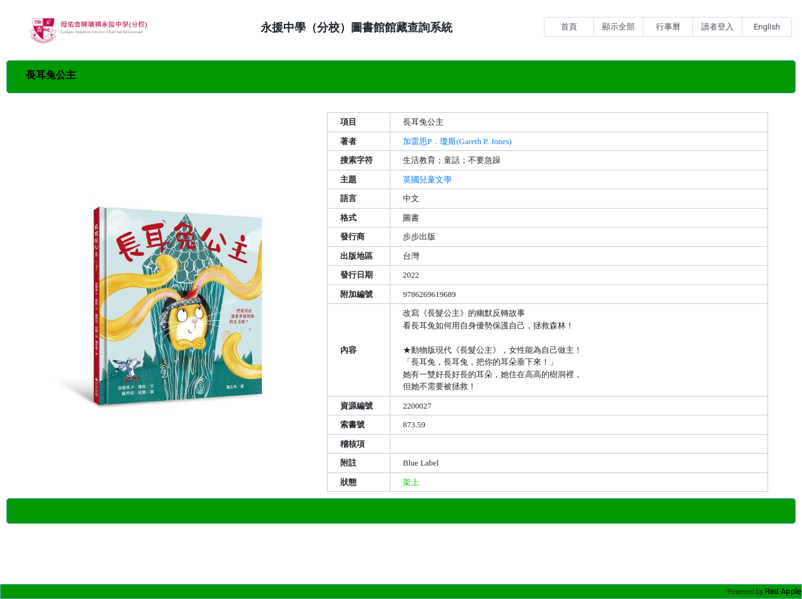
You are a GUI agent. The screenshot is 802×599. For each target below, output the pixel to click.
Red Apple (782, 591)
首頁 (569, 26)
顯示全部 (618, 26)
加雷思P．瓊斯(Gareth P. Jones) (457, 141)
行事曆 (668, 26)
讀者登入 (717, 26)
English (767, 26)
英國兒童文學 (427, 179)
